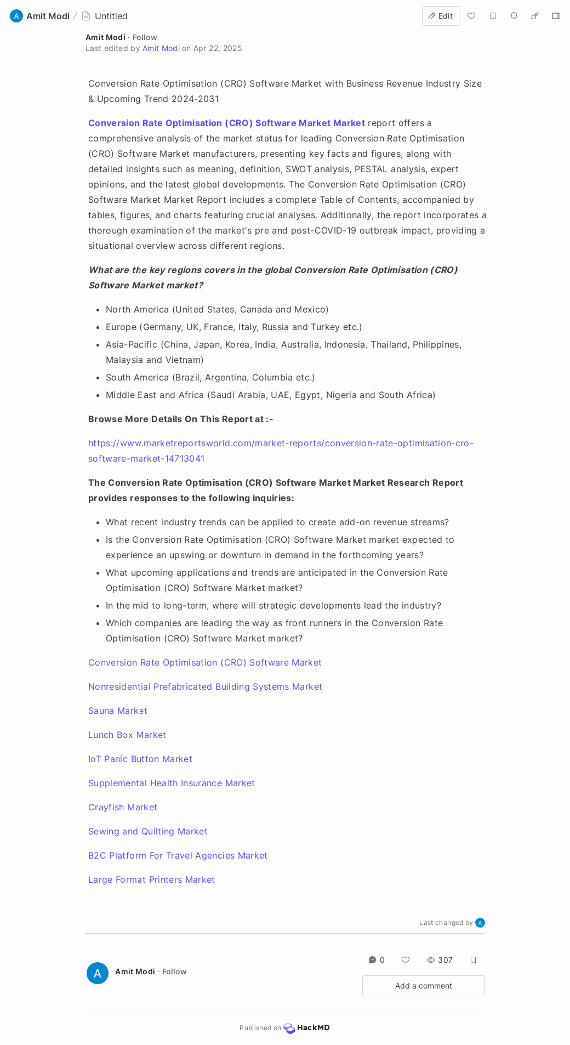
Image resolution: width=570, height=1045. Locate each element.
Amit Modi (106, 37)
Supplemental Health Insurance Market (171, 782)
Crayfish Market (122, 807)
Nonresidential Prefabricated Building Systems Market (205, 686)
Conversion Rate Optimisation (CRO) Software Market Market (226, 122)
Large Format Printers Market (151, 879)
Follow (145, 37)
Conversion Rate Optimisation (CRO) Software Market (205, 662)
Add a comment (423, 985)
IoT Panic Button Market (140, 758)
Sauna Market (117, 710)
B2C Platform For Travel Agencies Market (178, 855)
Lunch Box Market (127, 734)
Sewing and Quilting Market (148, 831)
